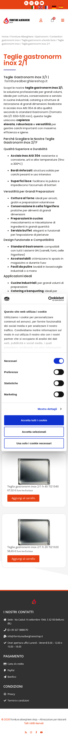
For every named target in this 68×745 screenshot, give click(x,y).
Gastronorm (41, 36)
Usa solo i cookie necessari (34, 443)
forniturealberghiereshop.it (26, 81)
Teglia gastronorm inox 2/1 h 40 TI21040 (33, 486)
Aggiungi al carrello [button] (23, 498)
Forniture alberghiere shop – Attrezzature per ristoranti (38, 719)
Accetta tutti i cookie (34, 420)
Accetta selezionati (34, 431)
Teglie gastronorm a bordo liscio (39, 40)
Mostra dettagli (47, 408)
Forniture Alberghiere (21, 36)
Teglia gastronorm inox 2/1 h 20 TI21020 (33, 547)
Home (5, 36)
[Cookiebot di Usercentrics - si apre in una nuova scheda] (48, 299)
